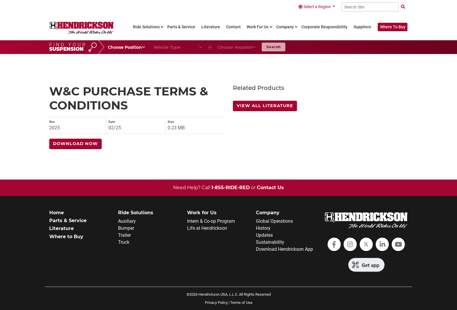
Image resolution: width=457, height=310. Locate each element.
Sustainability (270, 242)
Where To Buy (392, 27)
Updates (264, 235)
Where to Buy (66, 236)
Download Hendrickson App (284, 249)
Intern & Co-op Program (211, 221)
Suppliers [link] (362, 27)
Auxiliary (127, 221)
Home (56, 212)
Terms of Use (241, 302)
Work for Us (202, 212)
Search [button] (273, 47)
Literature (61, 228)
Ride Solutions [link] (146, 27)
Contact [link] (233, 27)
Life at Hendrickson (207, 228)
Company (268, 212)
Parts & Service (68, 220)
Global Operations (274, 221)
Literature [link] (210, 27)
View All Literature (265, 105)
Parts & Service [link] (181, 27)
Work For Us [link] (257, 27)
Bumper (126, 228)
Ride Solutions (135, 212)
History (263, 228)
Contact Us (270, 187)
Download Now (75, 143)
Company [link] (285, 27)
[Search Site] (370, 6)
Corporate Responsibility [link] (324, 27)
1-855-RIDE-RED (230, 187)
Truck (123, 242)
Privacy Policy (216, 302)
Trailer (124, 235)
